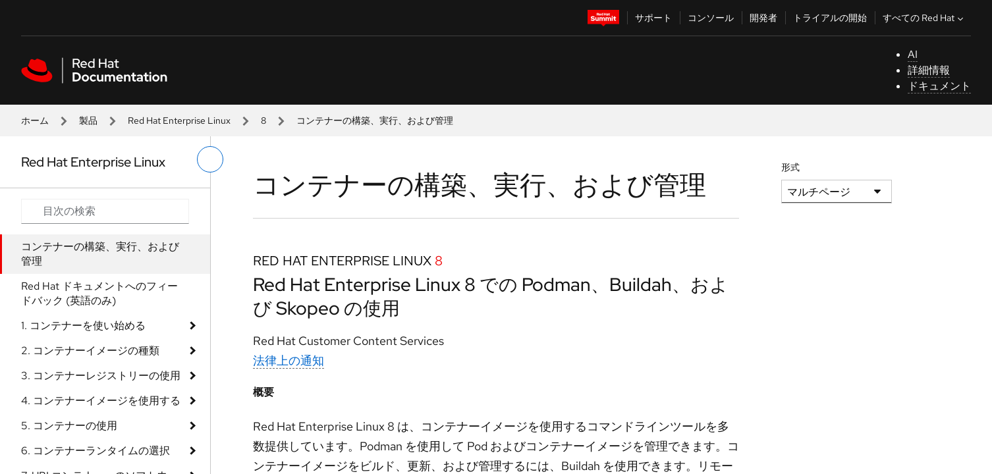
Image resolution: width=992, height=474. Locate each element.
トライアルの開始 (830, 18)
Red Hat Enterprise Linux (179, 120)
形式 (790, 167)
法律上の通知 (288, 360)
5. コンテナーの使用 (69, 426)
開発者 (763, 18)
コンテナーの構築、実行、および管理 (100, 254)
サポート (653, 18)
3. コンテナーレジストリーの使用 (100, 375)
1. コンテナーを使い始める (83, 325)
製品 (88, 120)
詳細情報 (929, 70)
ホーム (35, 120)
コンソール (711, 18)
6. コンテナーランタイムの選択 (95, 451)
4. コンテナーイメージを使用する (100, 401)
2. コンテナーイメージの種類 (90, 350)
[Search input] (105, 211)
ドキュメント (939, 86)
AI (913, 54)
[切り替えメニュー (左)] (210, 159)
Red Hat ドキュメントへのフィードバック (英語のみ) (99, 293)
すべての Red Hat (924, 18)
